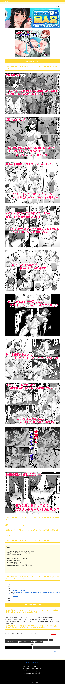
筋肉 (22, 592)
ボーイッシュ (18, 594)
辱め (14, 592)
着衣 (41, 592)
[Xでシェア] (18, 647)
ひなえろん (15, 596)
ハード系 (55, 592)
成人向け (50, 592)
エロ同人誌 (16, 639)
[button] (46, 647)
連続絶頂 (41, 641)
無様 (13, 594)
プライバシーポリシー (32, 680)
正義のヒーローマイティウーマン (20, 590)
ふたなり (18, 592)
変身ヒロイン (36, 592)
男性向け (45, 592)
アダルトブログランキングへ (32, 662)
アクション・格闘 (28, 592)
